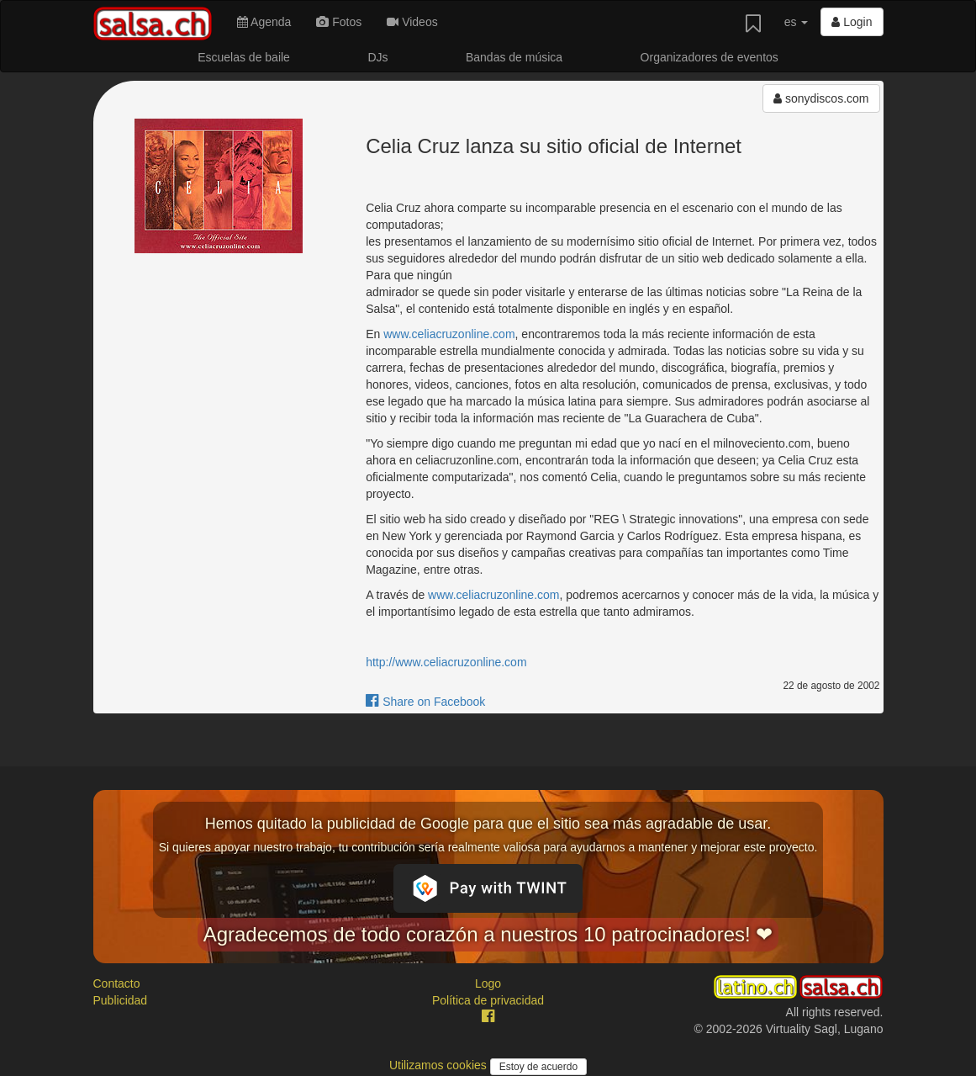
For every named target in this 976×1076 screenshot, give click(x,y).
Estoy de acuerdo (538, 1067)
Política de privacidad (488, 1000)
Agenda (264, 22)
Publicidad (120, 1000)
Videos (412, 22)
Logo (488, 983)
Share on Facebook (425, 701)
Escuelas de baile (244, 57)
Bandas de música (514, 57)
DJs (377, 57)
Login (851, 22)
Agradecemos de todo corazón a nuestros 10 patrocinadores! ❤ (488, 934)
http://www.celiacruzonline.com (446, 662)
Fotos (338, 22)
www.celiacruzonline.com (448, 334)
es (796, 22)
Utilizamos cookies (439, 1065)
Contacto (116, 983)
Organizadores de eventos (709, 57)
